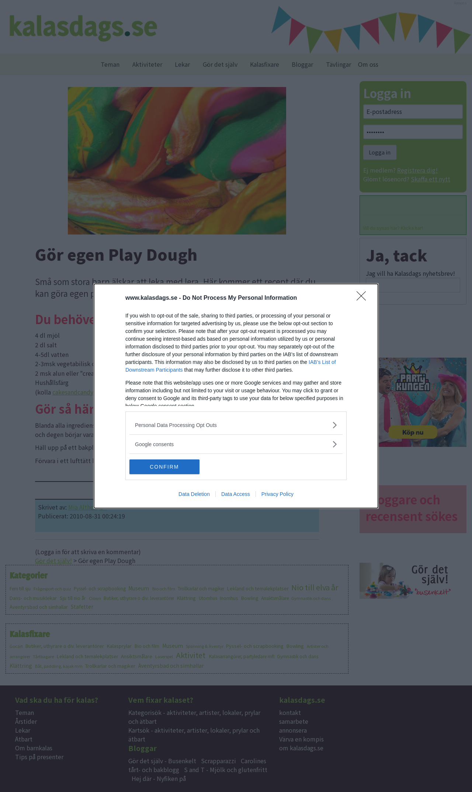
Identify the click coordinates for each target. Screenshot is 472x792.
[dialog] (236, 396)
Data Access (235, 494)
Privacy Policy (277, 494)
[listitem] (236, 425)
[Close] (364, 298)
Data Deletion (194, 494)
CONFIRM (164, 467)
